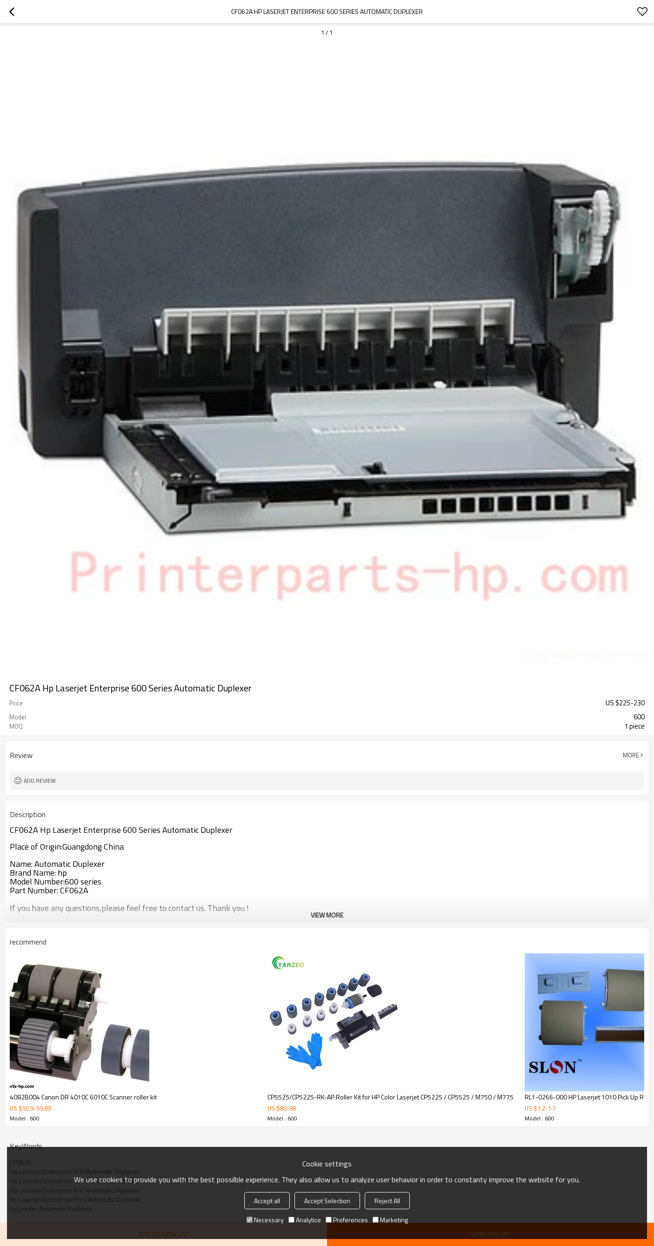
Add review (40, 780)
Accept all (267, 1201)
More (631, 755)
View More (327, 915)
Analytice (304, 1220)
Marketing (390, 1220)
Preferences (347, 1220)
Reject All (387, 1201)
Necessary (265, 1220)
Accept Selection (327, 1201)
